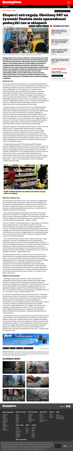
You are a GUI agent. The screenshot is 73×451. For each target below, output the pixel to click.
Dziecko (50, 414)
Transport (4, 427)
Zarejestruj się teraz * (57, 75)
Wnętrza (33, 435)
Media (57, 412)
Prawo (41, 418)
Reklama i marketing (60, 417)
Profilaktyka (18, 435)
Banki (17, 414)
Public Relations (59, 415)
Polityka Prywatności (65, 446)
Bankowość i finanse (21, 412)
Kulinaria (33, 430)
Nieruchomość (5, 421)
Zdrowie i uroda (19, 425)
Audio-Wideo (30, 414)
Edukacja (51, 412)
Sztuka (27, 431)
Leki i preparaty (18, 431)
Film (26, 427)
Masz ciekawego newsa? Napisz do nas (62, 11)
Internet (29, 417)
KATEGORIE (5, 6)
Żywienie (17, 437)
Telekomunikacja (6, 425)
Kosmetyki (18, 428)
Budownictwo (5, 414)
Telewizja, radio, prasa (60, 418)
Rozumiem (58, 446)
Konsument (42, 414)
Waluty (17, 422)
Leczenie (17, 430)
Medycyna (18, 433)
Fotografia (30, 415)
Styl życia (33, 434)
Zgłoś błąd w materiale (44, 348)
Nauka (50, 415)
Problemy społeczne (43, 420)
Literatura (27, 428)
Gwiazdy (33, 428)
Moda (33, 431)
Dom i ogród (34, 427)
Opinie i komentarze (21, 439)
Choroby (17, 427)
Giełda (17, 417)
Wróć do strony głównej (28, 348)
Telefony (29, 421)
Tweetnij (38, 26)
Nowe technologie (32, 412)
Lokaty (17, 421)
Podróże (33, 433)
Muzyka (27, 430)
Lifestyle (34, 425)
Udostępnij (45, 26)
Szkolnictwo (51, 417)
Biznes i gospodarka (7, 10)
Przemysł (4, 422)
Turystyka (4, 428)
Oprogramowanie (31, 420)
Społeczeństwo (43, 412)
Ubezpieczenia (5, 429)
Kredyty (17, 420)
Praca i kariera (42, 417)
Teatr (27, 433)
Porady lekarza (18, 434)
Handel (14, 10)
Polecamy (31, 26)
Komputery (30, 418)
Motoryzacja (5, 420)
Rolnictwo (4, 424)
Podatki (41, 415)
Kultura (27, 425)
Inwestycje (18, 418)
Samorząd (41, 421)
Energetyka (5, 415)
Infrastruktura (5, 418)
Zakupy (33, 437)
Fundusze (17, 415)
